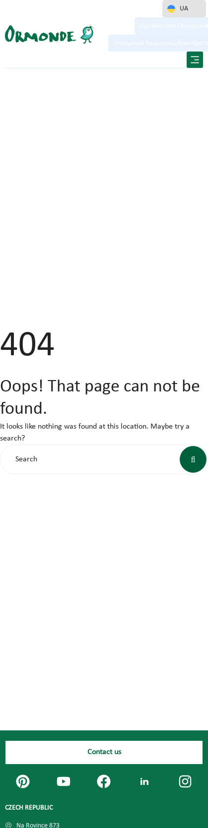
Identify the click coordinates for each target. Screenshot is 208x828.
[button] (195, 60)
